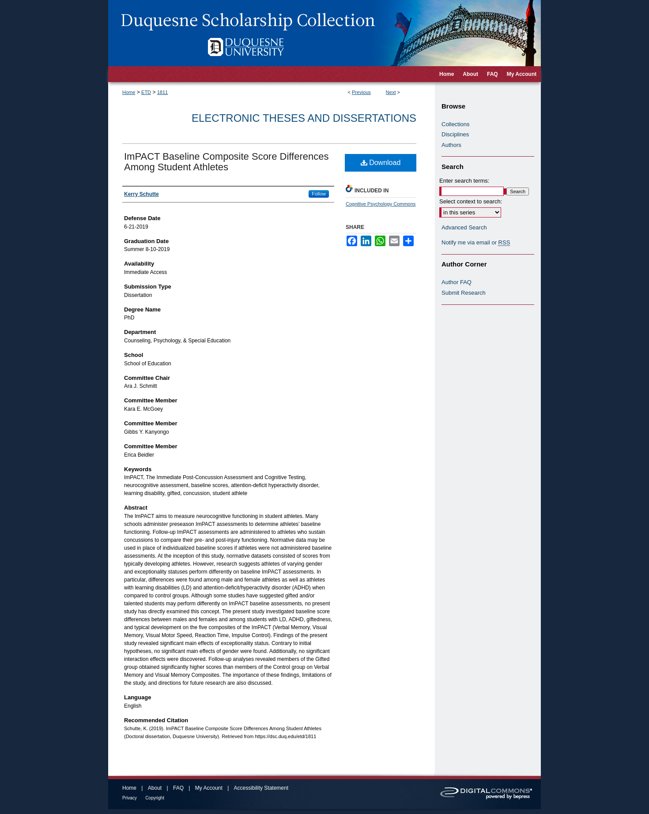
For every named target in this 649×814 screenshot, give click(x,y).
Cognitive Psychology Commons (380, 203)
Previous (361, 92)
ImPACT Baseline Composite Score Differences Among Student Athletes (226, 162)
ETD (146, 92)
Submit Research (463, 292)
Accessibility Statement (261, 788)
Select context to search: (470, 201)
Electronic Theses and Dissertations (304, 118)
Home (128, 92)
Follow (319, 193)
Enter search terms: (464, 180)
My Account (209, 788)
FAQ (178, 788)
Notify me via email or (475, 242)
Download (381, 162)
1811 (162, 92)
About (155, 788)
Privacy (129, 797)
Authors (451, 145)
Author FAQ (456, 282)
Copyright (154, 797)
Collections (455, 124)
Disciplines (455, 134)
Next (391, 92)
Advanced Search (464, 227)
